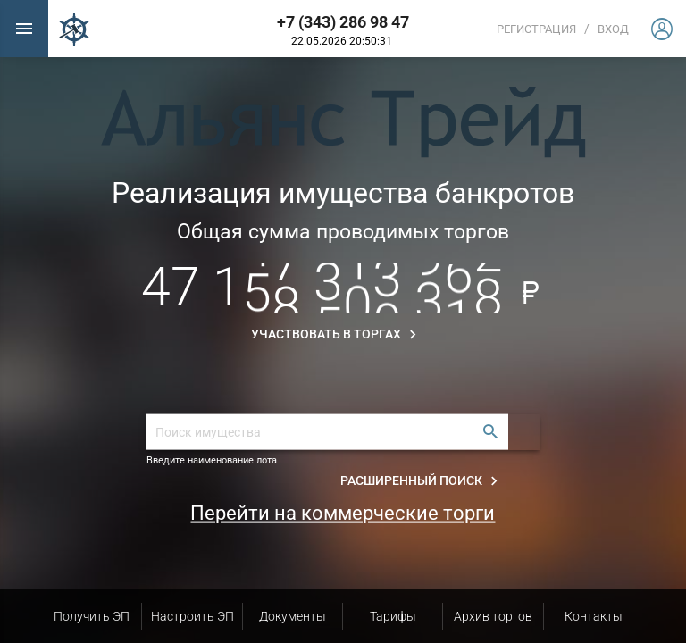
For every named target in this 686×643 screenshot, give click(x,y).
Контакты (594, 616)
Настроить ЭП (192, 616)
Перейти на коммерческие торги (342, 513)
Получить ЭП (92, 616)
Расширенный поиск (421, 481)
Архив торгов (493, 616)
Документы (292, 616)
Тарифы (393, 616)
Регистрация (536, 29)
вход (613, 29)
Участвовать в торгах (336, 335)
